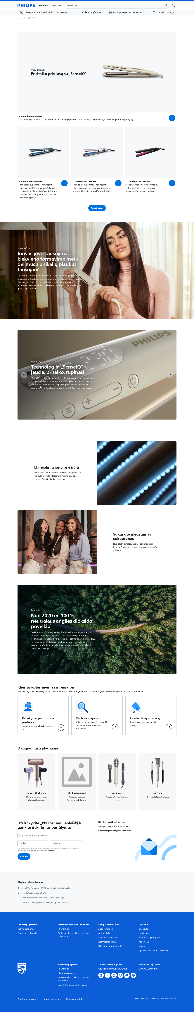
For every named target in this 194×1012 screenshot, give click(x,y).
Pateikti (24, 856)
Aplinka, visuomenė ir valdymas (154, 950)
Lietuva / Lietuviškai (149, 968)
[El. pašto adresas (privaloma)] (50, 835)
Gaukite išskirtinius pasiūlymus (112, 968)
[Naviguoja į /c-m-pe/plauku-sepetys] (117, 781)
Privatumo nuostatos (27, 999)
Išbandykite (63, 929)
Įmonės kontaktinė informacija (72, 985)
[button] (172, 118)
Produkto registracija (27, 933)
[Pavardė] (66, 843)
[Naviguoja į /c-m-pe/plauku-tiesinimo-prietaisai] (77, 781)
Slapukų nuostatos (75, 999)
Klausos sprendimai (109, 937)
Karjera (144, 941)
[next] (170, 375)
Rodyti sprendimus (107, 941)
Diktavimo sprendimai (110, 946)
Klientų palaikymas (26, 929)
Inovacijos (143, 946)
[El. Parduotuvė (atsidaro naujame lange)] (163, 12)
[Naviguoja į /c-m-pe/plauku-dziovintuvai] (36, 781)
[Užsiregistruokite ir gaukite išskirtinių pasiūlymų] (44, 12)
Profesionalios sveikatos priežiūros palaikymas (74, 935)
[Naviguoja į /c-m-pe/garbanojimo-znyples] (157, 781)
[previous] (24, 375)
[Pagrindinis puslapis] (26, 5)
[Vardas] (33, 843)
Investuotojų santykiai (149, 937)
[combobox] (110, 5)
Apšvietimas (105, 929)
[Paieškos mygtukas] (166, 5)
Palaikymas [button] (55, 5)
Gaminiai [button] (43, 5)
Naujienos (143, 933)
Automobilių (104, 933)
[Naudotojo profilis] (173, 5)
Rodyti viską (97, 208)
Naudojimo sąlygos (52, 999)
